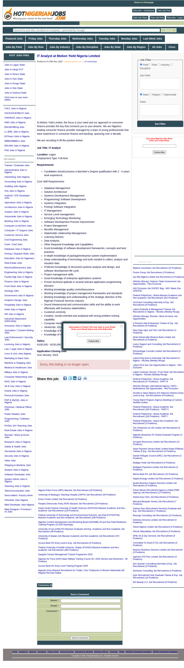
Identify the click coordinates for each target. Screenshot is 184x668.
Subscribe (93, 341)
